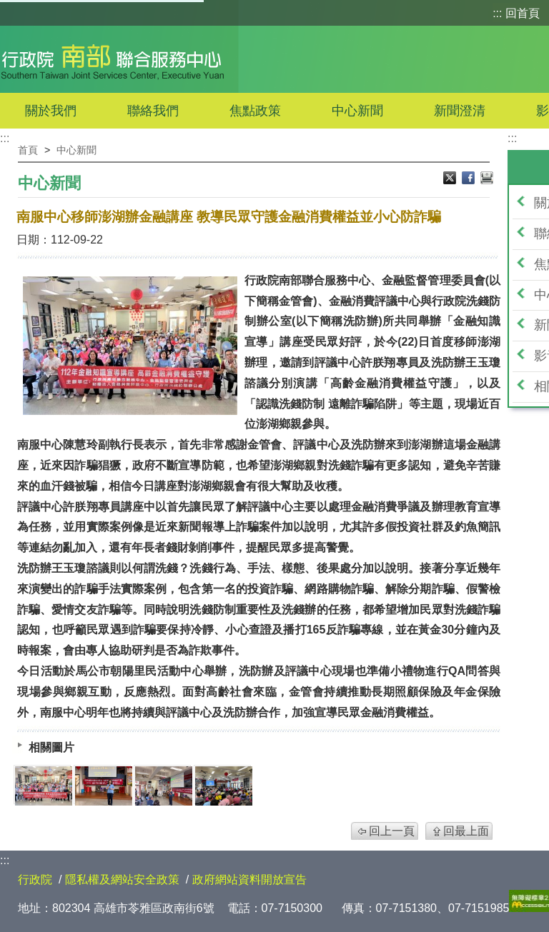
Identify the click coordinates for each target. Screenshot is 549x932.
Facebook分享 (470, 179)
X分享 (451, 179)
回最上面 (466, 831)
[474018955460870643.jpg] (103, 786)
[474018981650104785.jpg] (163, 786)
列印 (486, 179)
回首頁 (522, 13)
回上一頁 (392, 831)
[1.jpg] (223, 786)
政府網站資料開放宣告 (249, 879)
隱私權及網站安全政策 (122, 879)
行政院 (35, 879)
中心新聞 (357, 111)
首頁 (28, 150)
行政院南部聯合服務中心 (112, 59)
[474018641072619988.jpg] (43, 786)
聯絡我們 (153, 111)
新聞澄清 (459, 111)
